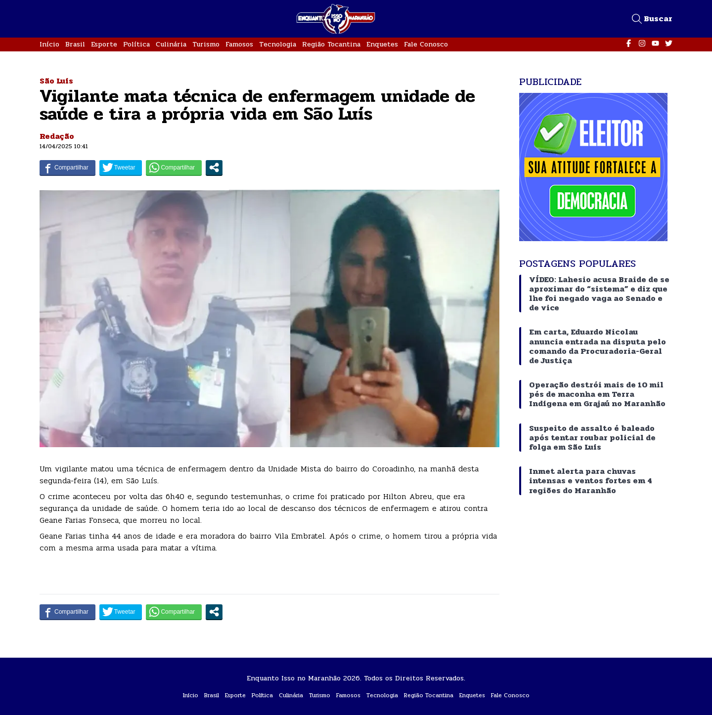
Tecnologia (277, 44)
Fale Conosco (426, 44)
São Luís (56, 81)
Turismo (206, 44)
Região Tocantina (331, 44)
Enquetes (382, 44)
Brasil (75, 44)
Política (136, 44)
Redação (57, 136)
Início (49, 44)
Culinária (171, 44)
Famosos (239, 44)
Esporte (104, 44)
